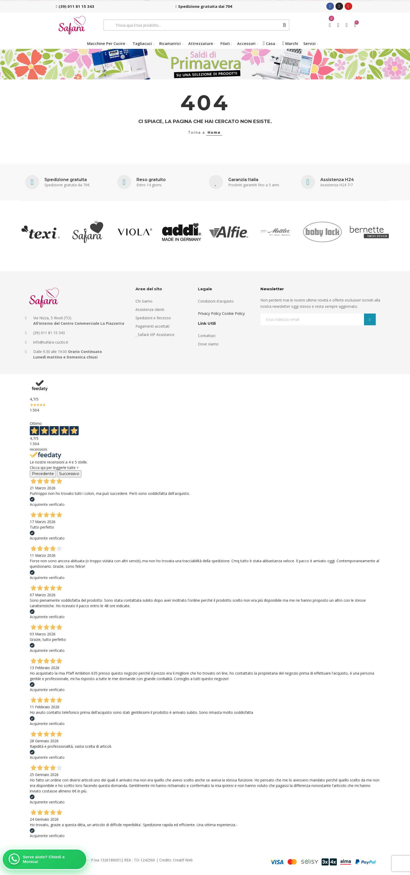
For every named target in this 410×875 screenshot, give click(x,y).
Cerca (284, 25)
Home (214, 132)
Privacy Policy (209, 313)
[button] (75, 6)
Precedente (43, 473)
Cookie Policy (233, 313)
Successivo (69, 473)
